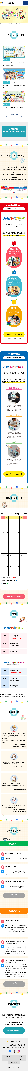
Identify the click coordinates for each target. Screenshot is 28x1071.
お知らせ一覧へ (14, 114)
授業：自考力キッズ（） (8, 577)
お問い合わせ (14, 1062)
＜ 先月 (2, 513)
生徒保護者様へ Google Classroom (14, 131)
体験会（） (5, 583)
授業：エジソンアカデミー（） (10, 580)
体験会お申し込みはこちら (14, 597)
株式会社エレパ (12, 3)
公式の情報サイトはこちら (13, 334)
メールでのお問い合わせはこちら (14, 1030)
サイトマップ (20, 1059)
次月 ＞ (25, 513)
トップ (1, 23)
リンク (8, 1059)
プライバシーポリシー (20, 1056)
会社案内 (8, 1056)
